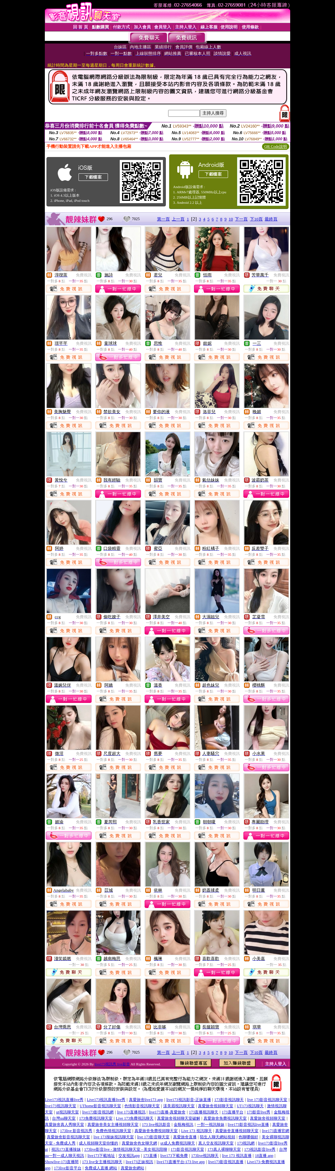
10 (231, 219)
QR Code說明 (275, 146)
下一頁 (241, 219)
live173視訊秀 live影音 (112, 1064)
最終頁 (271, 219)
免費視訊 (84, 275)
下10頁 (256, 219)
